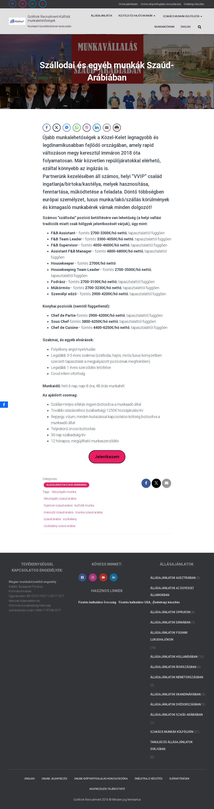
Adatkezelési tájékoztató (107, 788)
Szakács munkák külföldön (182, 16)
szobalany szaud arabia (59, 526)
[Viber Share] (87, 128)
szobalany (70, 519)
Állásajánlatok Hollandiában (173, 657)
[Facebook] (4, 404)
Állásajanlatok (101, 15)
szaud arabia (52, 519)
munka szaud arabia (88, 512)
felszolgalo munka (64, 492)
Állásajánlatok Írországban (173, 667)
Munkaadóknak (164, 26)
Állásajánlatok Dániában (170, 622)
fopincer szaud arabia (58, 505)
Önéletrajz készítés (194, 4)
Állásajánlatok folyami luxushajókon (168, 636)
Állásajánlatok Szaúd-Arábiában (66, 485)
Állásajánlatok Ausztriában (173, 578)
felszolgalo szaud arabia (60, 498)
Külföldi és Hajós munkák (136, 15)
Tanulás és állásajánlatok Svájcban (171, 745)
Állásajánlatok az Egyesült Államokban (172, 591)
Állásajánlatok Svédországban (175, 704)
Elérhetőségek (179, 778)
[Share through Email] (107, 128)
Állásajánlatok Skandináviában (175, 694)
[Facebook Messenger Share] (67, 128)
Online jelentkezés (128, 4)
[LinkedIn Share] (97, 128)
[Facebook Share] (47, 128)
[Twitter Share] (57, 128)
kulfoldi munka (84, 505)
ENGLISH (186, 26)
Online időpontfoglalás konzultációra (161, 4)
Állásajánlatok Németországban (176, 677)
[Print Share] (117, 128)
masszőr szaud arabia (58, 512)
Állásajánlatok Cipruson (170, 612)
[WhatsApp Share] (77, 128)
